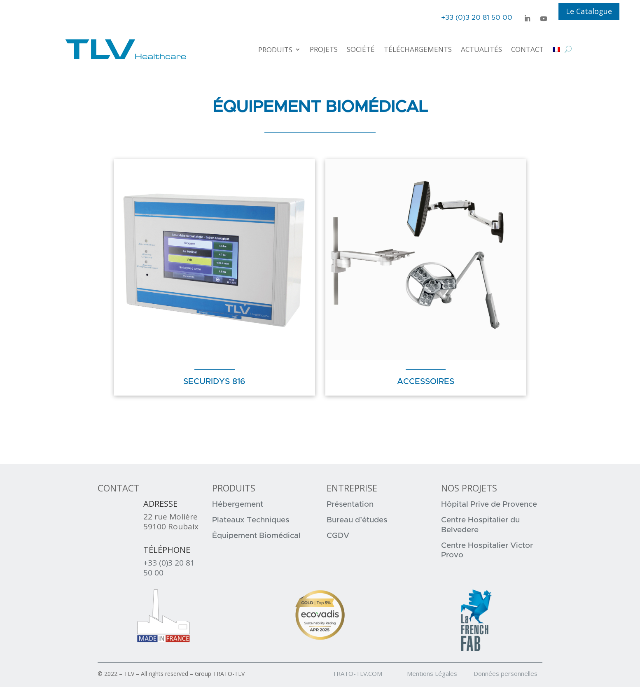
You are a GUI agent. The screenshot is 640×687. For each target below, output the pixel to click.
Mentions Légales (439, 673)
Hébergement (237, 504)
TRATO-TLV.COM (368, 673)
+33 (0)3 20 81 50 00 (169, 567)
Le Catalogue (589, 11)
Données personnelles (505, 673)
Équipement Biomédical (256, 536)
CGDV (338, 536)
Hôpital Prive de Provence (489, 504)
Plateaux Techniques (250, 520)
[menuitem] (556, 49)
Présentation (350, 504)
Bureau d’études (357, 520)
